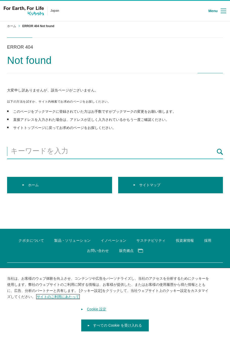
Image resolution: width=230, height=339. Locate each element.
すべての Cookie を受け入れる (117, 328)
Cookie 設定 (97, 312)
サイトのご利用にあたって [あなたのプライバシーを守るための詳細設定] (58, 299)
